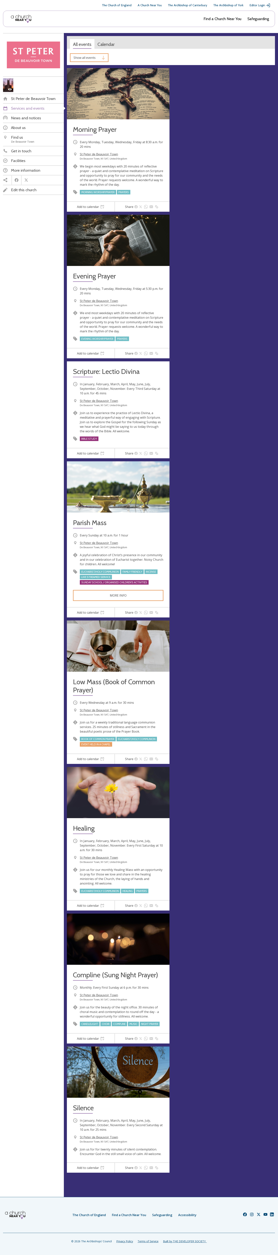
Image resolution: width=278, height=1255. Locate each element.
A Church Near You (150, 5)
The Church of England (116, 5)
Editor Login (259, 5)
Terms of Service (148, 1241)
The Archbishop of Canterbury (187, 5)
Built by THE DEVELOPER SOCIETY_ (185, 1241)
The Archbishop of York (228, 5)
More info (118, 595)
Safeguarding (258, 19)
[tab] (90, 207)
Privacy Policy (124, 1241)
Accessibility (187, 1215)
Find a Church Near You (222, 19)
